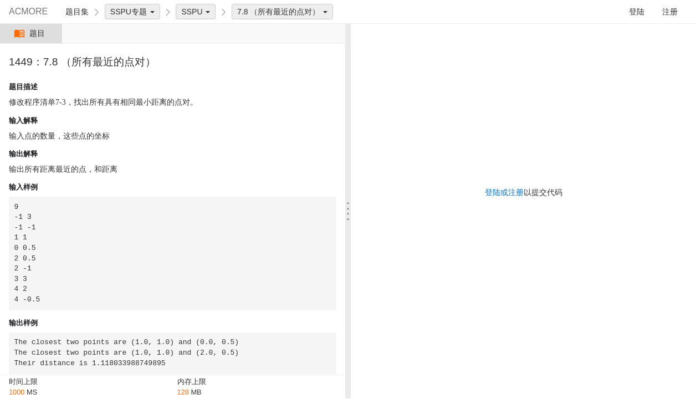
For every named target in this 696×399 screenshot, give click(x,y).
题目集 (77, 11)
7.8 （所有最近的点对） (282, 11)
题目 (31, 33)
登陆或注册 (504, 192)
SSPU (195, 11)
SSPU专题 (132, 11)
